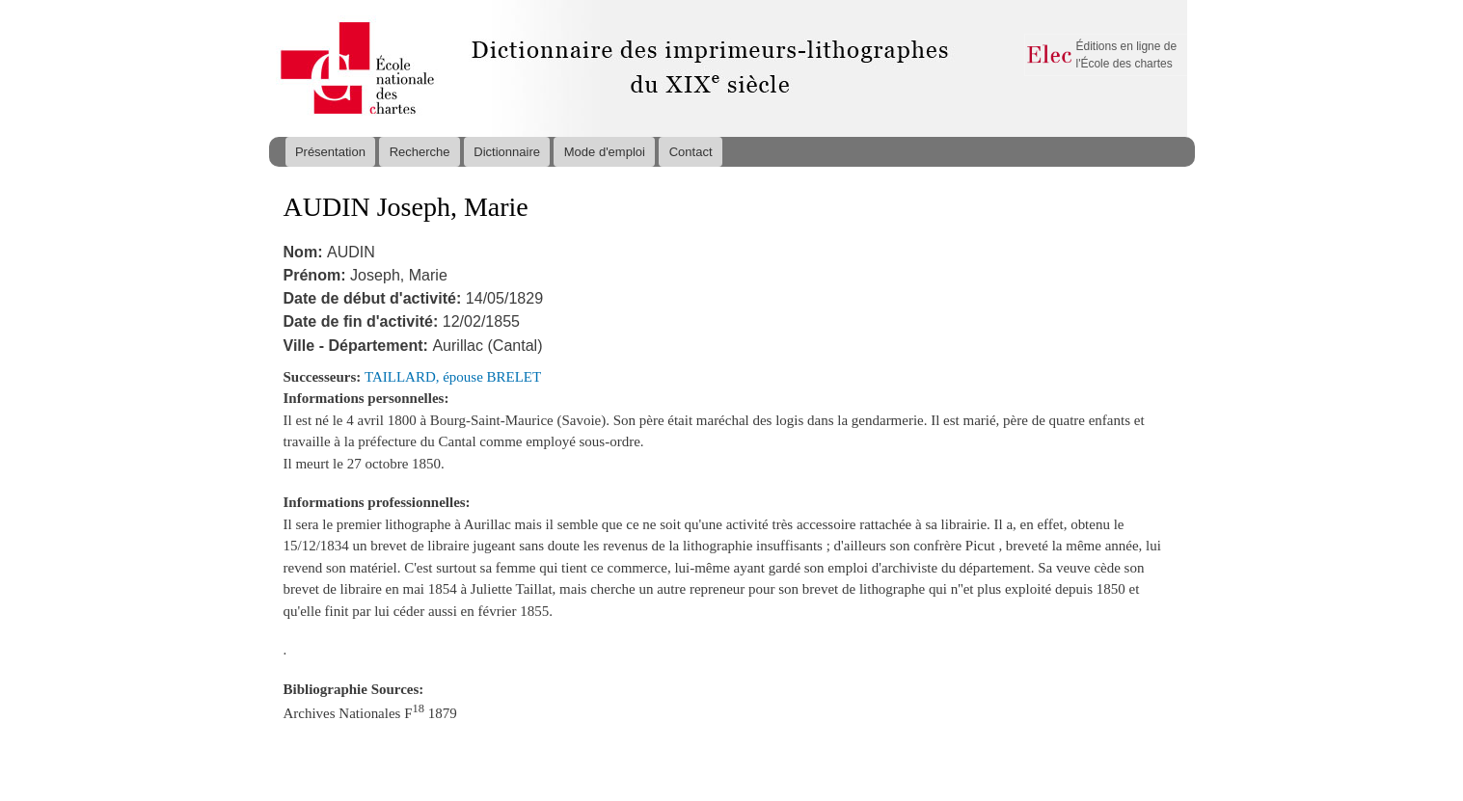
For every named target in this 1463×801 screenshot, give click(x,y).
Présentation (330, 152)
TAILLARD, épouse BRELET (453, 377)
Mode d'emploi (604, 152)
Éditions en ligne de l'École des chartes (1127, 55)
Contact (691, 152)
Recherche (420, 152)
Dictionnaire (507, 152)
